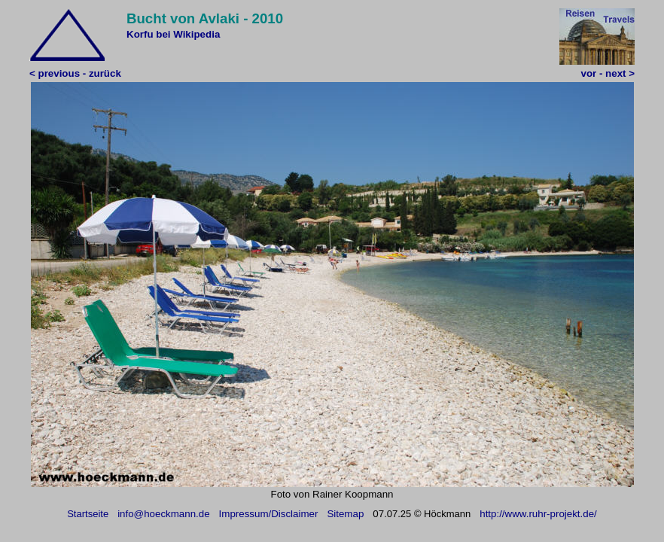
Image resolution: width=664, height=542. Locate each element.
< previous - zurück (75, 73)
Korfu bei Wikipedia (173, 34)
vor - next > (608, 73)
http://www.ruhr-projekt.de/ (538, 513)
